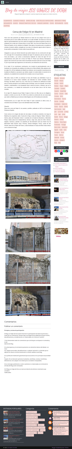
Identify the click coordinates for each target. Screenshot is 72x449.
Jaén (55, 111)
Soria (65, 130)
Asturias (56, 83)
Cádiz (66, 93)
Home (7, 2)
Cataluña (56, 91)
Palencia (56, 122)
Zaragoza (62, 140)
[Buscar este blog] (60, 70)
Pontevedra (57, 124)
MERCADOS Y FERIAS (60, 20)
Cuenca (56, 93)
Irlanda (66, 106)
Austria (61, 83)
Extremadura (57, 99)
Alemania (62, 78)
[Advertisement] (61, 261)
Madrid (21, 34)
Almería (61, 81)
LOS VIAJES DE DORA (48, 10)
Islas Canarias (57, 109)
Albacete (56, 78)
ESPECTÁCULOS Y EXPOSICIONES (45, 20)
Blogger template (56, 447)
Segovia (56, 130)
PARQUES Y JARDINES (43, 23)
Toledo (56, 135)
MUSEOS (15, 23)
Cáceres (61, 93)
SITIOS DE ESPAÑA (60, 170)
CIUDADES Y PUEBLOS (19, 20)
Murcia (61, 117)
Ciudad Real (63, 91)
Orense (61, 119)
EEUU (61, 96)
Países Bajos (63, 122)
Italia (64, 109)
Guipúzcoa (64, 104)
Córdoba (56, 96)
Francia (64, 99)
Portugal (63, 124)
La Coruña (60, 111)
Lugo (59, 114)
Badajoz (56, 86)
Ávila (59, 143)
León (55, 114)
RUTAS (66, 23)
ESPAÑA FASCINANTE (61, 163)
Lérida (63, 114)
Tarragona (57, 132)
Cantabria (56, 88)
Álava (55, 143)
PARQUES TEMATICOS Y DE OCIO (27, 23)
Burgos (61, 86)
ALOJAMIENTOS (8, 20)
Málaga (66, 117)
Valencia (61, 135)
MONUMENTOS (8, 23)
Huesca (61, 106)
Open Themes (65, 447)
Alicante (56, 81)
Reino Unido (57, 127)
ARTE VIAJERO (58, 168)
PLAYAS (52, 23)
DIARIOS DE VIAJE (30, 20)
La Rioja (66, 111)
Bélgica (66, 86)
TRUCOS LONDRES (60, 172)
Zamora (56, 140)
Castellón (62, 88)
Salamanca (64, 127)
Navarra (56, 119)
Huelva (56, 106)
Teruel (62, 132)
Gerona (56, 101)
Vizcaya (62, 137)
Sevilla (60, 130)
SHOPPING (7, 26)
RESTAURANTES (59, 23)
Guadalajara (57, 104)
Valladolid (56, 137)
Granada (61, 101)
